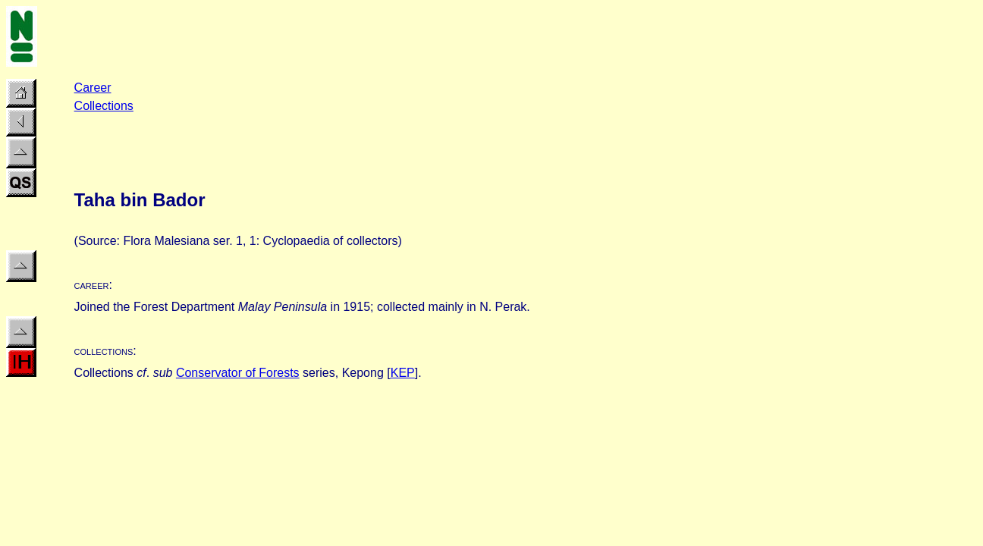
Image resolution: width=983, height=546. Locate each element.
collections (103, 350)
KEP (403, 372)
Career (92, 87)
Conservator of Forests (238, 372)
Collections (103, 105)
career (91, 284)
